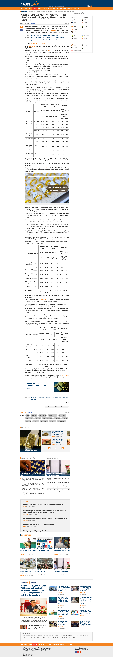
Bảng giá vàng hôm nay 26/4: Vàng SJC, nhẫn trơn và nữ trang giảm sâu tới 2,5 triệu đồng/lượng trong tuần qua (33, 479)
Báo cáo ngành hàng (60, 11)
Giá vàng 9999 (57, 418)
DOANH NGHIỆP (63, 8)
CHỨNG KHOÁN (56, 8)
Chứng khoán (25, 514)
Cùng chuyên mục (52, 458)
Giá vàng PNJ (52, 421)
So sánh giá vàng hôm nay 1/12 (39, 43)
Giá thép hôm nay (26, 637)
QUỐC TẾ (40, 8)
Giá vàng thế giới (62, 415)
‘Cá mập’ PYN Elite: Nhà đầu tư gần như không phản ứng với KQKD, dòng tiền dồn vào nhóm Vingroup (62, 550)
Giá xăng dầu (85, 635)
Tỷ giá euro (51, 635)
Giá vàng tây (28, 421)
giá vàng (53, 30)
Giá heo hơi (57, 635)
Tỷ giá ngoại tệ (34, 635)
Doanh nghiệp (25, 520)
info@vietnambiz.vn (29, 654)
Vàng (45, 11)
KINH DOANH (69, 8)
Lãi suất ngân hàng (78, 635)
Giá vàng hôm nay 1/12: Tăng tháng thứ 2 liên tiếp (60, 65)
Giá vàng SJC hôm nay (47, 418)
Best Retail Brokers (57, 637)
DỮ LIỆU (75, 8)
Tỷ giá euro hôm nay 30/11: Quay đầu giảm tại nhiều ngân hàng (44, 35)
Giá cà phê (63, 635)
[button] (49, 448)
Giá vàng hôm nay (29, 418)
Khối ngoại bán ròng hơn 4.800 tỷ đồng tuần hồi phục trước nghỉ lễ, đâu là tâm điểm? (86, 588)
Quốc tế (81, 628)
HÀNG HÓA (35, 8)
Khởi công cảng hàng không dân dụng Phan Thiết (35, 531)
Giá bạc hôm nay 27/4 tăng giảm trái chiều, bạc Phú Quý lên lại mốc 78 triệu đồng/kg (58, 490)
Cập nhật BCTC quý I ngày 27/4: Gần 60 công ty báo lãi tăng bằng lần (45, 549)
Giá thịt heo (39, 637)
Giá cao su (50, 637)
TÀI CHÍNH (45, 8)
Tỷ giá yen (46, 635)
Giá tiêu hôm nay (69, 635)
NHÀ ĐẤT (50, 8)
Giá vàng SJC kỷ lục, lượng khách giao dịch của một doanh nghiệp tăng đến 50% (49, 398)
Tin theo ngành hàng (78, 13)
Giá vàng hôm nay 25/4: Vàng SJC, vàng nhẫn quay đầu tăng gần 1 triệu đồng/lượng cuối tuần (33, 489)
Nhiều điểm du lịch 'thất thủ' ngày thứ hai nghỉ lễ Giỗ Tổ (44, 570)
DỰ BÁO (30, 8)
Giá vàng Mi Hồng (44, 421)
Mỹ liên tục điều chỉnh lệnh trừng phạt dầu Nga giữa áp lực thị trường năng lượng (86, 624)
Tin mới (25, 502)
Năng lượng (32, 11)
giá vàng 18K (42, 299)
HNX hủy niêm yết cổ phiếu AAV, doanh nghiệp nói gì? (63, 623)
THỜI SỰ (25, 8)
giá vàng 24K (44, 168)
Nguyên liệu (40, 11)
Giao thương (70, 11)
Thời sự (24, 506)
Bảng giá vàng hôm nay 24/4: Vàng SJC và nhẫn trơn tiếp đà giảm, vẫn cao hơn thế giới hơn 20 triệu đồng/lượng (33, 493)
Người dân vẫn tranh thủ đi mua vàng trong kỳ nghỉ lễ (58, 483)
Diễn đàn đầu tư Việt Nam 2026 (68, 637)
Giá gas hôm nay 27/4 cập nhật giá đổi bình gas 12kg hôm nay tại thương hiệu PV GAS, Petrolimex (58, 486)
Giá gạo (44, 637)
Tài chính (22, 554)
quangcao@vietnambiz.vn (83, 649)
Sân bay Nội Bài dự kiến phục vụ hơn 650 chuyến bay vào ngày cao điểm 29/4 (43, 504)
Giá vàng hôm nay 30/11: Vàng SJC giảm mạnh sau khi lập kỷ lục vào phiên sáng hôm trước (49, 39)
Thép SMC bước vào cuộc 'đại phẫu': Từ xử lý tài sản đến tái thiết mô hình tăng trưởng (45, 518)
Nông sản (50, 11)
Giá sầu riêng (33, 637)
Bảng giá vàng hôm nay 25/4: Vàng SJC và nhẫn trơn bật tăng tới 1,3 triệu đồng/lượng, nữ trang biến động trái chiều (33, 484)
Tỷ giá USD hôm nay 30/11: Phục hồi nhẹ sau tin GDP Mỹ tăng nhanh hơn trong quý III (49, 37)
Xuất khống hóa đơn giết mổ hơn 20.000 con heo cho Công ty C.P (56, 474)
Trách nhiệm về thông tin (27, 655)
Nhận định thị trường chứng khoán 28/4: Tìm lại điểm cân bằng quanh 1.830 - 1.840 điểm (63, 600)
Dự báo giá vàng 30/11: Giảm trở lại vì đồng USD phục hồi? (36, 385)
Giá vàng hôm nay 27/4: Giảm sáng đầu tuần (57, 432)
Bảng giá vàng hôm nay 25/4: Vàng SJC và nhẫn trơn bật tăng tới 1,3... (59, 441)
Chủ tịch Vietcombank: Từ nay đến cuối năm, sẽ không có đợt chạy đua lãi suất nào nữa (28, 550)
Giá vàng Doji (38, 418)
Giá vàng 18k (64, 418)
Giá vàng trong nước (53, 415)
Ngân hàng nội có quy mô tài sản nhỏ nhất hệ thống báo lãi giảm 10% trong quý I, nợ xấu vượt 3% (28, 571)
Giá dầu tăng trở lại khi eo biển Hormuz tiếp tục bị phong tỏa (58, 479)
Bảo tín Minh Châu (42, 415)
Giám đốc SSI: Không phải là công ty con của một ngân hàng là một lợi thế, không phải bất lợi (37, 627)
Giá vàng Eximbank (61, 421)
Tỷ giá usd (40, 635)
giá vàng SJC (51, 50)
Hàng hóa (24, 11)
